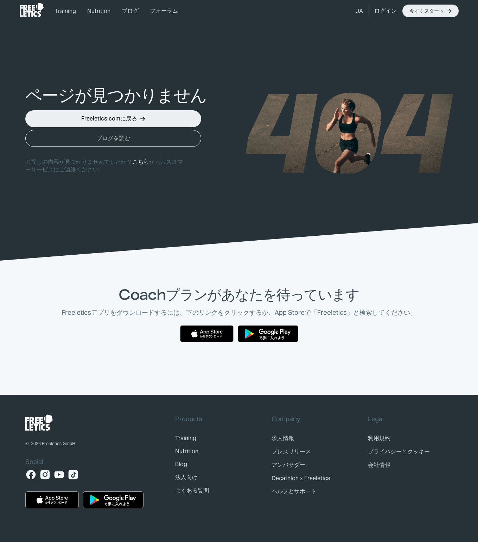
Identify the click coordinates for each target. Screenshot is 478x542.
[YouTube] (59, 474)
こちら (140, 161)
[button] (359, 11)
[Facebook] (31, 474)
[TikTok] (73, 474)
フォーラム (164, 10)
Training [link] (65, 11)
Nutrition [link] (98, 11)
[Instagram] (45, 474)
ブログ (130, 10)
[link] (31, 10)
